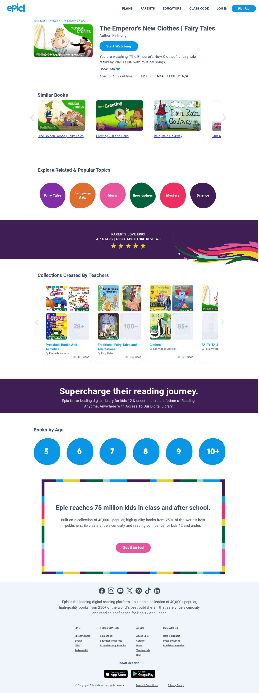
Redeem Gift (81, 650)
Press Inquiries (171, 640)
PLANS (127, 8)
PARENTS (147, 8)
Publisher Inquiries (173, 645)
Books (78, 640)
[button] (67, 322)
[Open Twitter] (129, 591)
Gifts (77, 645)
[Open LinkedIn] (157, 591)
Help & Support (171, 636)
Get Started (133, 547)
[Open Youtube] (120, 591)
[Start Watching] (119, 46)
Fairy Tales (40, 20)
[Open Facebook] (102, 591)
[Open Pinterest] (138, 591)
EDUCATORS (172, 8)
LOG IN (222, 8)
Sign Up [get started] (243, 8)
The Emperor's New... (74, 20)
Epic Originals (82, 636)
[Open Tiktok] (148, 591)
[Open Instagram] (111, 591)
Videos (54, 20)
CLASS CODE (199, 8)
